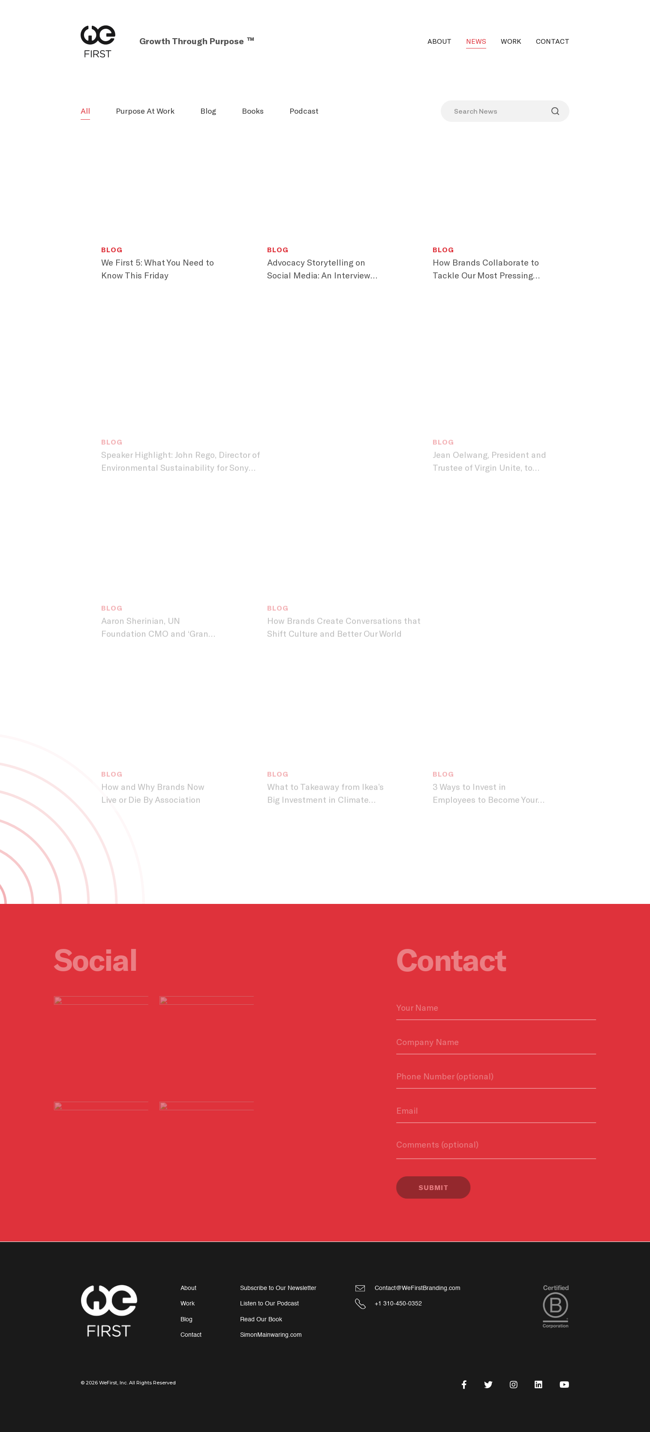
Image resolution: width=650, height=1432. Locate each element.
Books (253, 110)
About (439, 41)
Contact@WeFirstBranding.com (417, 1288)
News (476, 41)
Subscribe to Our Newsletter (278, 1288)
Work (511, 41)
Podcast (304, 110)
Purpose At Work (145, 110)
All (85, 110)
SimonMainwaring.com (271, 1335)
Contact (552, 41)
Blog (208, 110)
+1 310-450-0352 (398, 1303)
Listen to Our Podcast (269, 1303)
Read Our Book (261, 1319)
